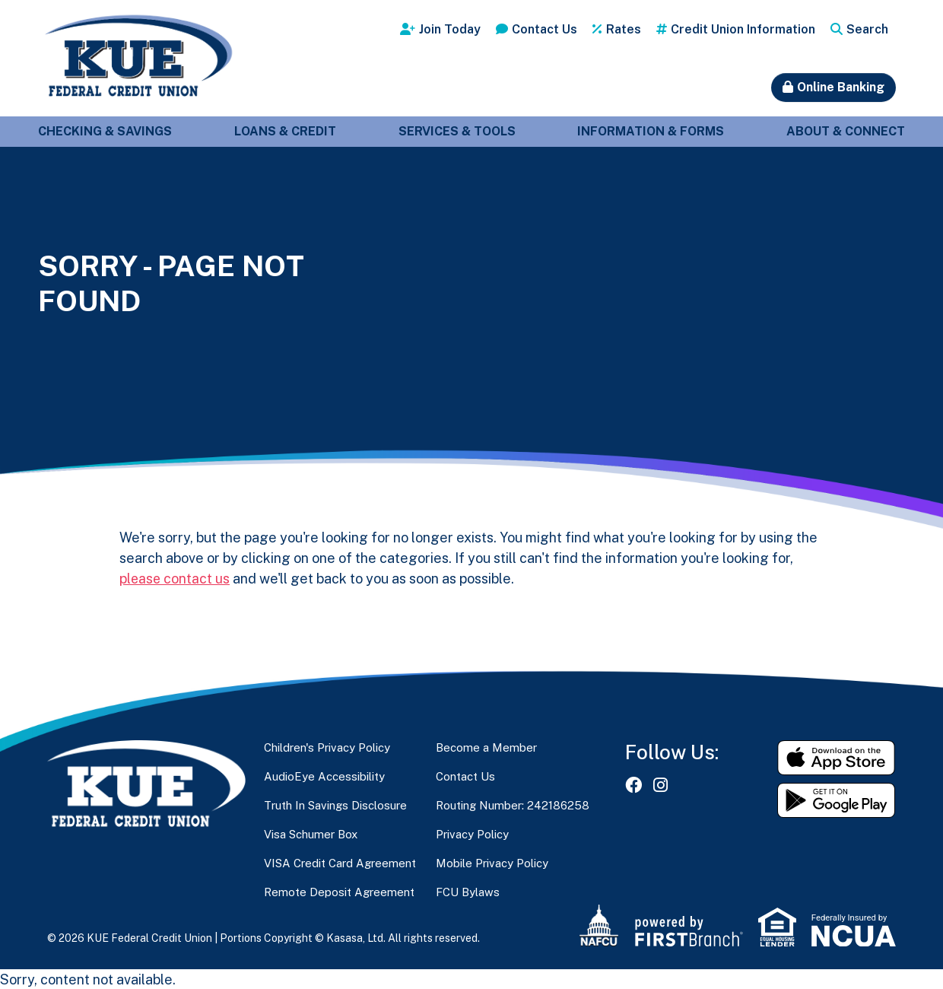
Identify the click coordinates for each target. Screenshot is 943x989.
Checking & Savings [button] (105, 131)
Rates (623, 29)
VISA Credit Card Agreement (340, 862)
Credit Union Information (743, 29)
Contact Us (544, 29)
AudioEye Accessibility (324, 775)
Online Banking (840, 87)
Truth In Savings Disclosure (335, 804)
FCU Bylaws (468, 891)
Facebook (633, 784)
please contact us (175, 579)
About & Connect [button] (845, 131)
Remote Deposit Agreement (339, 891)
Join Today (450, 29)
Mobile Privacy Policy (492, 862)
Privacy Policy (472, 833)
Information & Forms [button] (650, 131)
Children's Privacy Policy (327, 746)
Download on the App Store (836, 756)
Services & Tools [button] (457, 131)
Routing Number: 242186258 (512, 804)
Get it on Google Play (836, 799)
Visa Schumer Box (310, 833)
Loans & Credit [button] (285, 131)
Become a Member (486, 746)
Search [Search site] (867, 29)
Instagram (660, 784)
